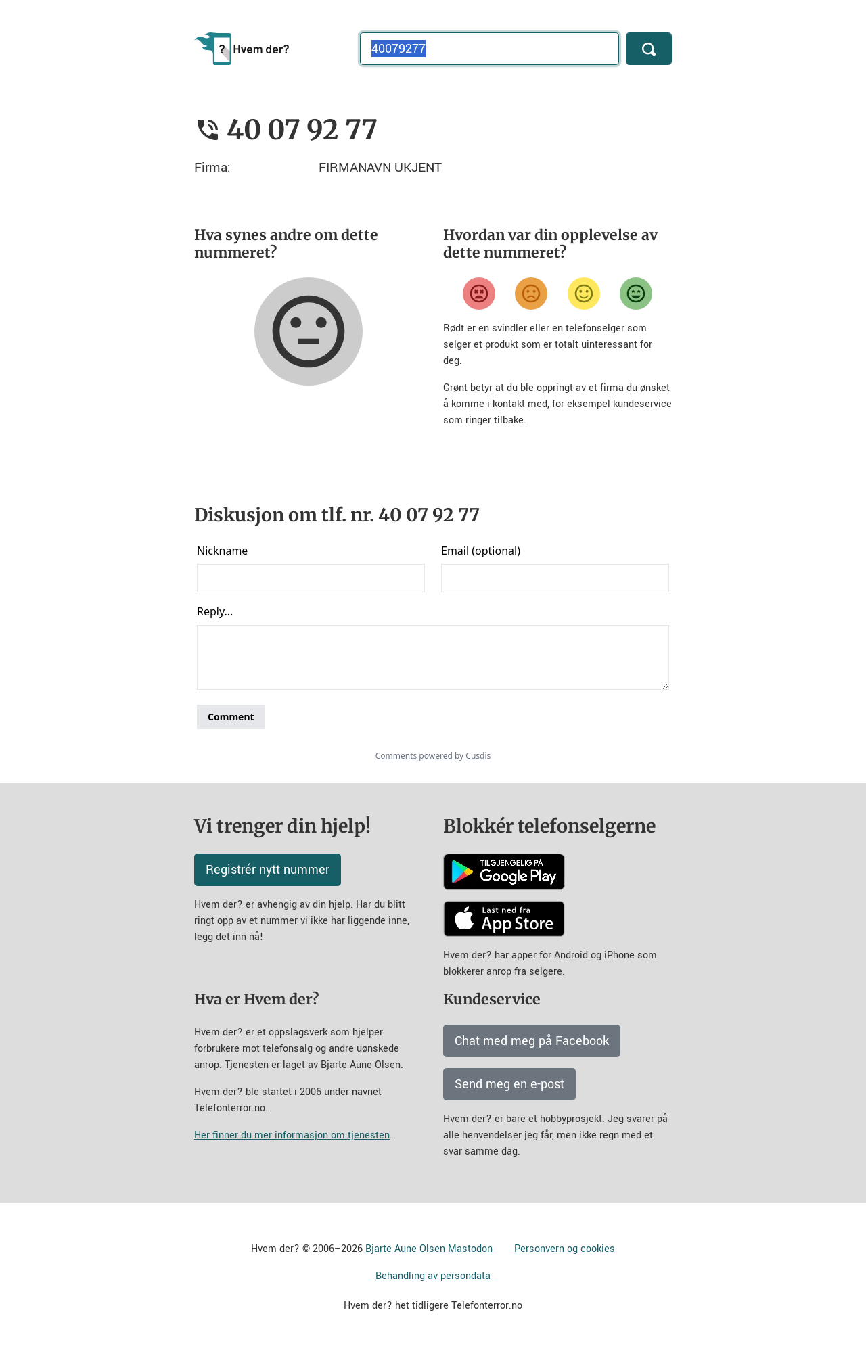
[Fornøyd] (584, 293)
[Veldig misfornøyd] (479, 293)
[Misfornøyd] (531, 293)
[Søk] (649, 48)
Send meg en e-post (509, 1084)
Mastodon (470, 1249)
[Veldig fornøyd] (636, 293)
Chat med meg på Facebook (532, 1041)
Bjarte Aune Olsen (405, 1249)
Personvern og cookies (564, 1249)
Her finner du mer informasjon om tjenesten (292, 1135)
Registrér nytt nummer (267, 870)
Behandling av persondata (433, 1276)
